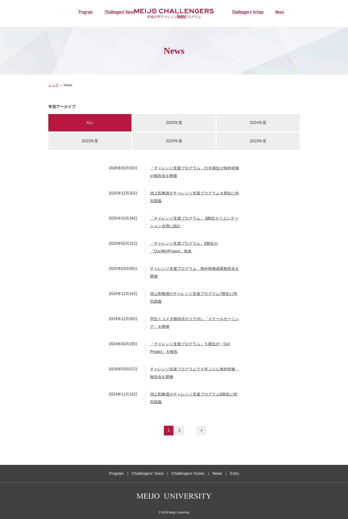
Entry (234, 473)
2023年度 (90, 141)
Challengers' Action (247, 12)
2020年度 (174, 141)
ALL (90, 123)
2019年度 (258, 141)
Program (86, 12)
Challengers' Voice (119, 12)
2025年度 (174, 123)
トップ (53, 85)
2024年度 (258, 123)
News (280, 12)
